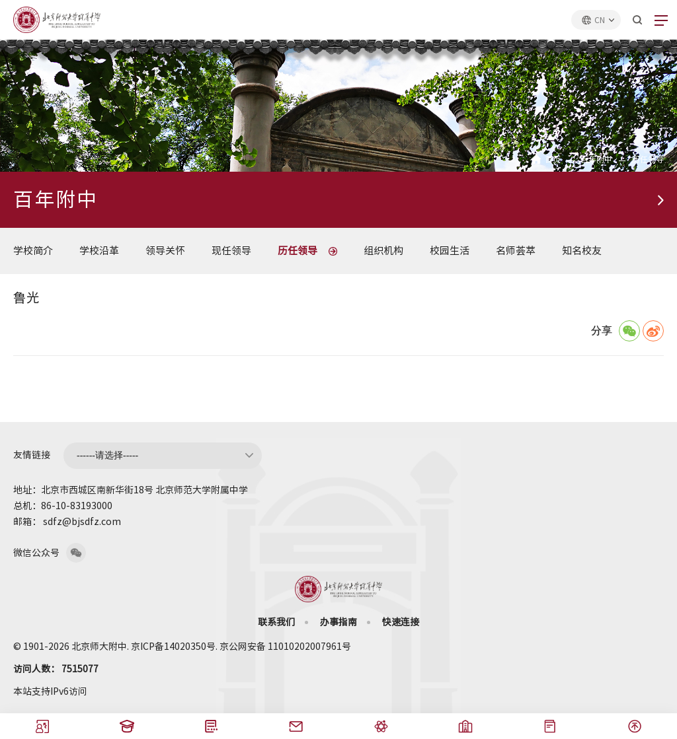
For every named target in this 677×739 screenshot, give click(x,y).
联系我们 (276, 622)
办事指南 (338, 622)
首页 (553, 159)
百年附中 (596, 159)
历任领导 (648, 159)
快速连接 (400, 622)
